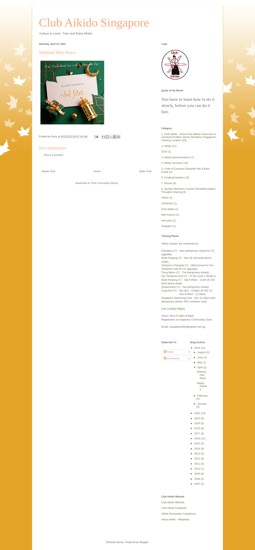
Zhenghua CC (169, 250)
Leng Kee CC (169, 290)
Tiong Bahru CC (170, 272)
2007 (197, 483)
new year (166, 220)
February (202, 395)
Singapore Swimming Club (176, 297)
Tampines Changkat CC (175, 265)
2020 (197, 418)
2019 (197, 423)
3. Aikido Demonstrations (175, 157)
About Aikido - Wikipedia (175, 519)
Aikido (164, 197)
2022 (197, 413)
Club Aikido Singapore (94, 22)
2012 (197, 458)
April (200, 367)
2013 (197, 453)
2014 (197, 448)
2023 (164, 151)
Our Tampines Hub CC (174, 276)
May (200, 362)
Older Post (145, 171)
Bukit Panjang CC (171, 257)
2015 (197, 443)
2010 (197, 468)
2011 (197, 463)
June (200, 357)
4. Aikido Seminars (172, 162)
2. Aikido (166, 146)
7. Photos (166, 183)
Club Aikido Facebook (173, 507)
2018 (197, 428)
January (202, 403)
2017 (197, 433)
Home (97, 171)
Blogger (143, 542)
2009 (197, 473)
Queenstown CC (171, 286)
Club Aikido (167, 209)
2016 (197, 438)
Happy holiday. (202, 386)
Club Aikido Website (172, 502)
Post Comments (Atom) (104, 183)
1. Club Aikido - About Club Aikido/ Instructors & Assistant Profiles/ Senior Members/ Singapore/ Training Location (188, 137)
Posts (168, 351)
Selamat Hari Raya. (201, 374)
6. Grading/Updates (172, 177)
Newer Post (48, 171)
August (201, 352)
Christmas (167, 203)
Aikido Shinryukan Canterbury (178, 513)
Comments (171, 358)
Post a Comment (53, 154)
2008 (197, 478)
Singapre (166, 226)
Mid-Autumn (168, 214)
